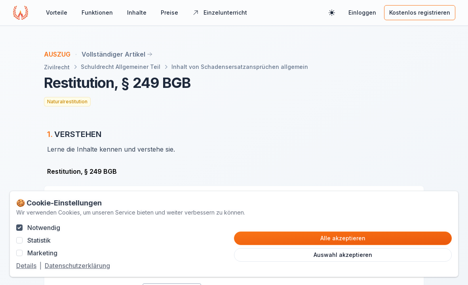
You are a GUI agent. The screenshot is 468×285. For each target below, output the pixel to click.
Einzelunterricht (219, 12)
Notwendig (43, 228)
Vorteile (56, 12)
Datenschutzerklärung (77, 266)
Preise (169, 12)
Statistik (39, 240)
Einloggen (362, 12)
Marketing (42, 253)
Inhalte (136, 12)
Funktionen (97, 12)
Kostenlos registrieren (419, 12)
